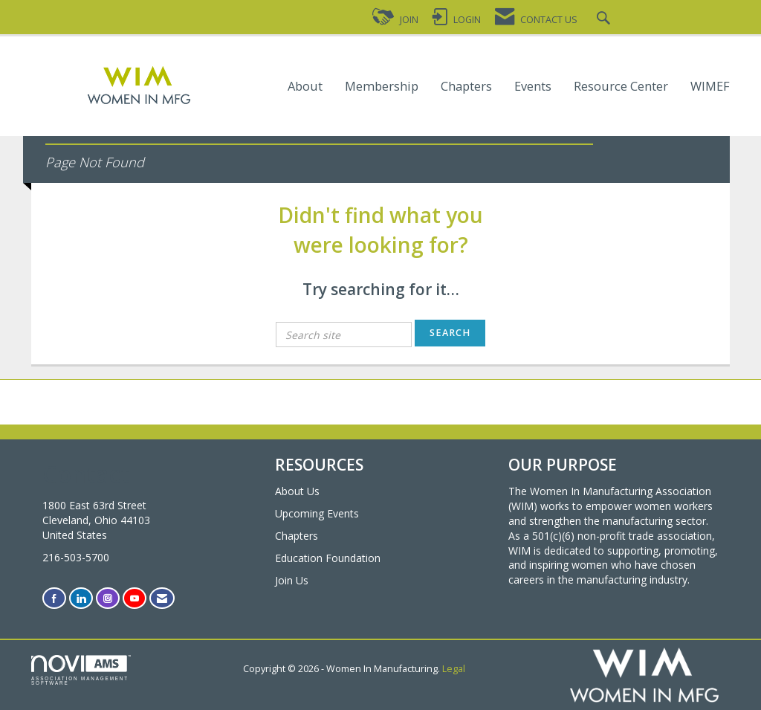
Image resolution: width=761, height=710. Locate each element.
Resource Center (621, 86)
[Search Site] (605, 20)
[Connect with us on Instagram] (108, 598)
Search (450, 332)
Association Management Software (81, 670)
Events (532, 86)
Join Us (291, 580)
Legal (453, 668)
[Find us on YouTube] (134, 598)
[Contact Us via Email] (162, 598)
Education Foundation (327, 558)
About (305, 86)
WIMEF (710, 86)
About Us (297, 491)
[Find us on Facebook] (54, 598)
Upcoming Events (317, 513)
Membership (381, 86)
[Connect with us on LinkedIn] (81, 598)
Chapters (466, 86)
